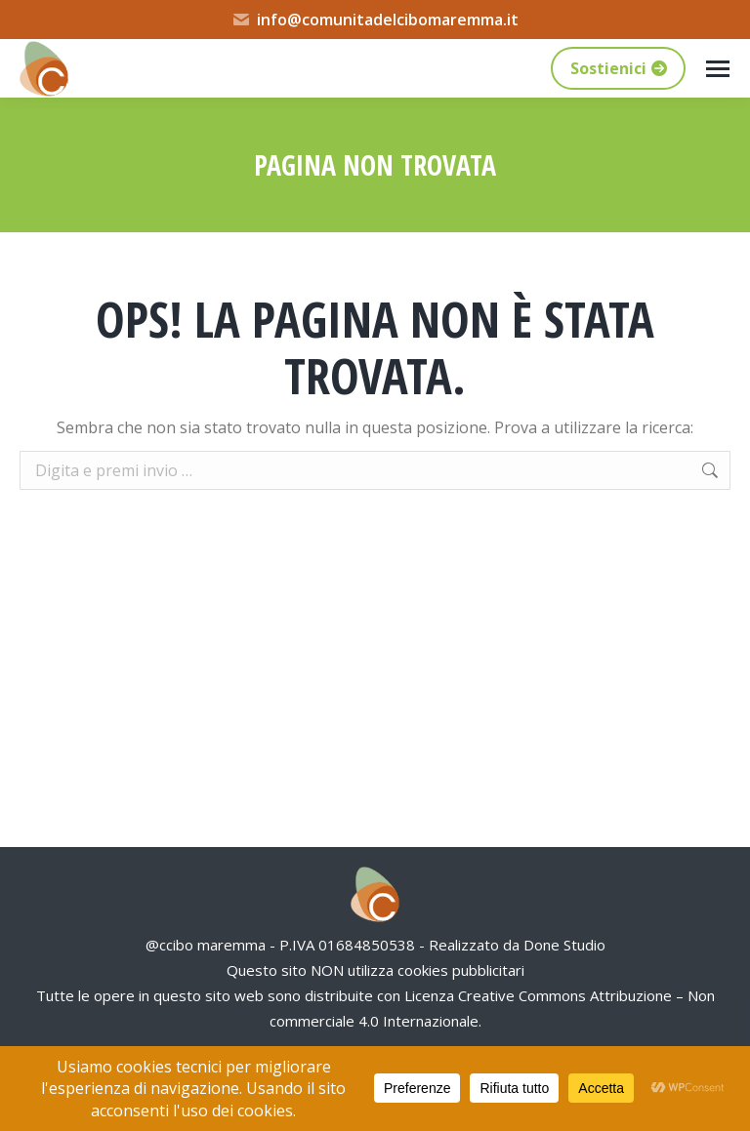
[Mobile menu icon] (717, 69)
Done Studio (564, 944)
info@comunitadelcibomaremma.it (375, 19)
